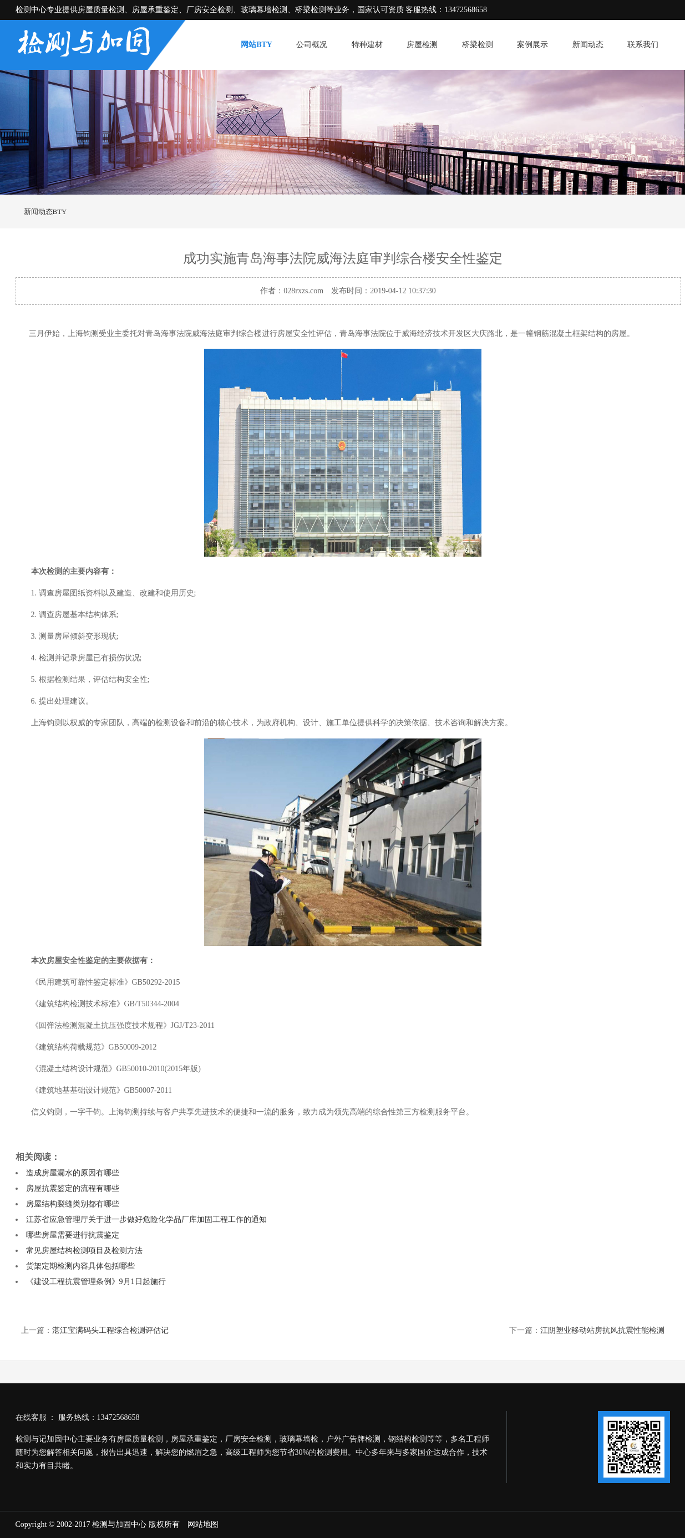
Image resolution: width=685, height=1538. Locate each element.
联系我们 (642, 44)
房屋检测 (422, 44)
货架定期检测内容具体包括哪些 (80, 1266)
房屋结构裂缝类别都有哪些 (72, 1204)
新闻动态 (587, 44)
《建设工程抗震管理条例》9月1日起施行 (96, 1281)
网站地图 (203, 1524)
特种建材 (367, 44)
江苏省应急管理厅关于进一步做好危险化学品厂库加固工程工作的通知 (146, 1219)
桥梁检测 (477, 44)
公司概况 (311, 44)
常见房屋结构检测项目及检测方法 (84, 1250)
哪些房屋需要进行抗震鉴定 (72, 1235)
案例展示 (532, 44)
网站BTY (256, 44)
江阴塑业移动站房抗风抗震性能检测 (602, 1330)
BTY (60, 211)
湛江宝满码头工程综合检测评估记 (110, 1330)
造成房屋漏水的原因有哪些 (72, 1173)
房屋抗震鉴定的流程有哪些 (72, 1188)
